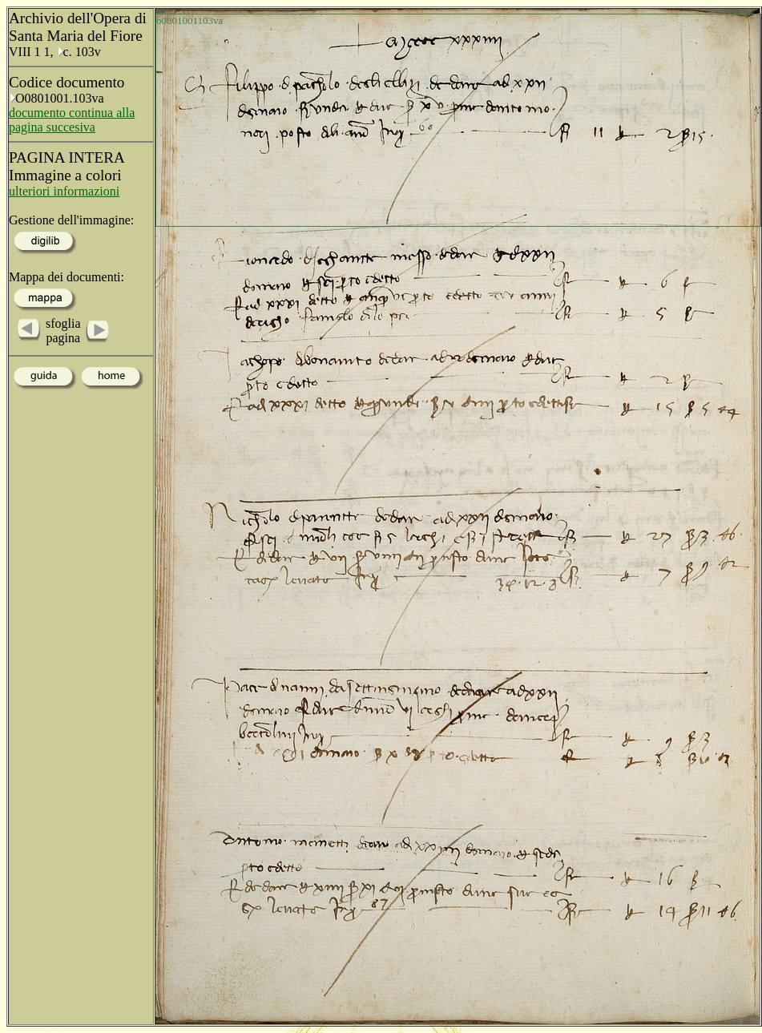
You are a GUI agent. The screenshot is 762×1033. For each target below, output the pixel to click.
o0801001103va (189, 20)
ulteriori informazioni (64, 191)
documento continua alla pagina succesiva (72, 120)
